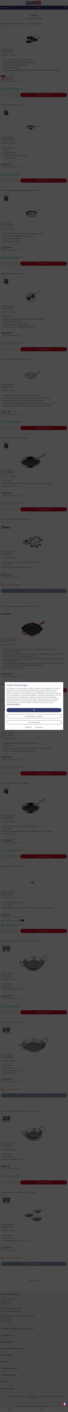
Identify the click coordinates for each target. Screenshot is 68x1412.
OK (34, 710)
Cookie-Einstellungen (17, 685)
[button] (65, 1404)
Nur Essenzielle (34, 722)
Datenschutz (39, 727)
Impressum (28, 727)
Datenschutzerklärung (13, 704)
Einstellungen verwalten (34, 716)
